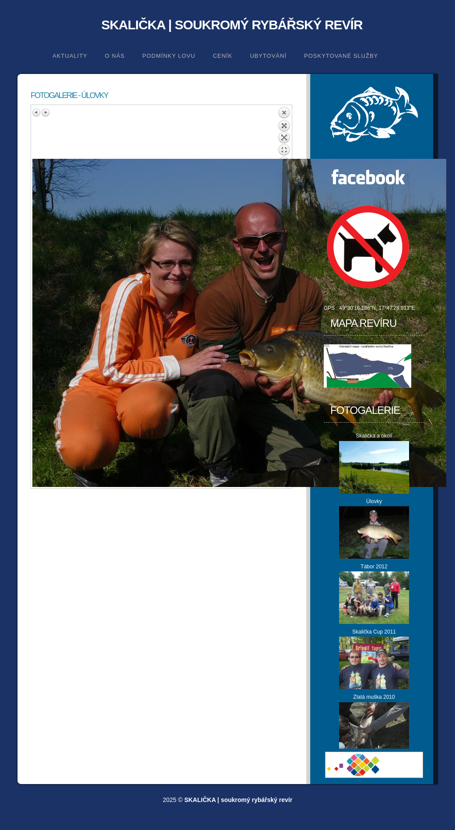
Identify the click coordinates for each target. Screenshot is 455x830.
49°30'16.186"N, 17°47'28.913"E (377, 308)
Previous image (36, 112)
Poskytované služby (341, 56)
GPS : (331, 308)
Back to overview (283, 132)
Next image (45, 112)
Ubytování (268, 56)
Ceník (222, 56)
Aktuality (70, 56)
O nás (115, 56)
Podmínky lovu (168, 56)
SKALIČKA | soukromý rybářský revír (231, 25)
